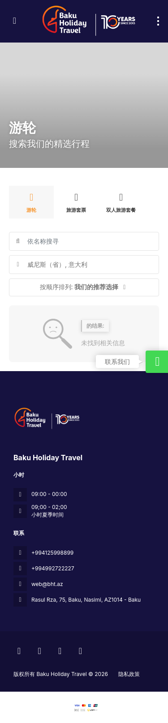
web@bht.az (47, 584)
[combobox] (84, 264)
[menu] (158, 21)
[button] (84, 287)
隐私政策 (129, 674)
